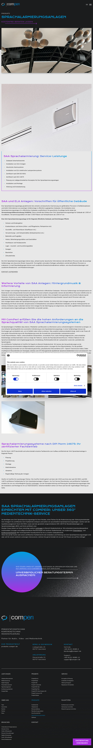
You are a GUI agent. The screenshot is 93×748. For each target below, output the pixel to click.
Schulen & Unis (5, 729)
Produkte (35, 700)
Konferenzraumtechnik (8, 533)
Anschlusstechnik (36, 713)
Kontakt (35, 722)
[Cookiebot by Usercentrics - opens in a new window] (78, 355)
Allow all (73, 391)
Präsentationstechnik (6, 685)
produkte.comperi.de (9, 647)
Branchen (5, 722)
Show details (78, 385)
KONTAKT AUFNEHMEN (9, 272)
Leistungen (39, 528)
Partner (3, 711)
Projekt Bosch (35, 678)
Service (64, 674)
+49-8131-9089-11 (72, 657)
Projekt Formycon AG (37, 693)
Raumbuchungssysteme (37, 711)
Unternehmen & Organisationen (9, 727)
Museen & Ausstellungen (7, 733)
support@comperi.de (72, 660)
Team (2, 705)
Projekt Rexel (35, 680)
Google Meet (4, 691)
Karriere (3, 709)
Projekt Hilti (34, 682)
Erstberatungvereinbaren (82, 742)
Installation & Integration (67, 680)
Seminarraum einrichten (67, 707)
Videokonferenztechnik (7, 678)
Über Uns (5, 700)
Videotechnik (35, 707)
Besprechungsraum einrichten (68, 709)
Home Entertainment (6, 739)
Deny (20, 391)
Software (34, 717)
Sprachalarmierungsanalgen (38, 715)
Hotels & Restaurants (6, 731)
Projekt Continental (36, 685)
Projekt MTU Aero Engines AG (39, 691)
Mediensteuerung (5, 680)
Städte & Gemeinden (6, 735)
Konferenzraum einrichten (67, 705)
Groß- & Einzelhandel (6, 737)
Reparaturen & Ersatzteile (67, 685)
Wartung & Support (66, 682)
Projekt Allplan (35, 695)
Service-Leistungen (32, 483)
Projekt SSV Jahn (36, 687)
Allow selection (46, 391)
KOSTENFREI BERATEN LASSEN (17, 22)
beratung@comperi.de (72, 651)
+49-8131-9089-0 (71, 649)
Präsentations (77, 530)
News (2, 713)
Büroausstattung (36, 709)
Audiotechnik (35, 705)
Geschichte (4, 707)
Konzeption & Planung (67, 678)
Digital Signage (5, 682)
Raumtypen (66, 700)
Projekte (35, 674)
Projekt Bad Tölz (36, 689)
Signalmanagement (6, 687)
